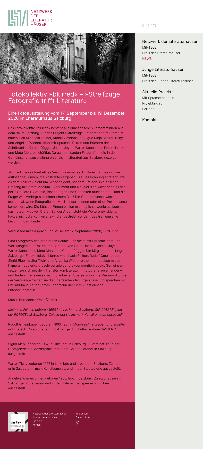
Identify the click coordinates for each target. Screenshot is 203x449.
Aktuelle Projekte (158, 91)
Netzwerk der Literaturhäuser (169, 41)
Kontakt (149, 119)
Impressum (82, 413)
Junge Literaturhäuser (163, 69)
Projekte (37, 421)
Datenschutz (83, 417)
